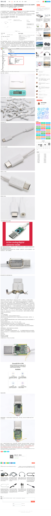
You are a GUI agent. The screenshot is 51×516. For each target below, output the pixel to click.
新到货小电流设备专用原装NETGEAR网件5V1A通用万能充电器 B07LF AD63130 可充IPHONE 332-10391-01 (47, 46)
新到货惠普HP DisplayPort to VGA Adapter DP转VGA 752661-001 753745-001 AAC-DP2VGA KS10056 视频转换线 (47, 56)
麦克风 (48, 133)
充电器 (43, 131)
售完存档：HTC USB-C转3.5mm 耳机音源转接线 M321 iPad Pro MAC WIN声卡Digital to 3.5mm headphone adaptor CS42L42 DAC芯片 (26, 467)
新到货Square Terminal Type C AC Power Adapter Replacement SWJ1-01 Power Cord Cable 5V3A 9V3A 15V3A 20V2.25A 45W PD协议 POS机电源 (5, 476)
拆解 (17, 1)
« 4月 (37, 149)
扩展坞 (8, 451)
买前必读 (22, 511)
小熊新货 (9, 7)
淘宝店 (31, 511)
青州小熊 (15, 448)
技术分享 (45, 158)
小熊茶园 (45, 157)
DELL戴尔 (43, 138)
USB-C (2, 451)
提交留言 (33, 501)
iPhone (48, 138)
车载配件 (38, 162)
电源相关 (38, 159)
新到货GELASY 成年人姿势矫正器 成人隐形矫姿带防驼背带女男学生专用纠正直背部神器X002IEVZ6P (47, 27)
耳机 (48, 124)
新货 (12, 1)
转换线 (48, 126)
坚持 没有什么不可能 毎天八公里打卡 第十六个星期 (47, 35)
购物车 (25, 1)
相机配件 (45, 159)
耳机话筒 (15, 7)
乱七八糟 (38, 128)
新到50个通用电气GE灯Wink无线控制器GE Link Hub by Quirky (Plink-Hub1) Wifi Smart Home (39, 27)
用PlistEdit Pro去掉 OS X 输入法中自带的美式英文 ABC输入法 (8, 466)
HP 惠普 (43, 133)
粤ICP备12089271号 (28, 512)
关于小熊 (20, 511)
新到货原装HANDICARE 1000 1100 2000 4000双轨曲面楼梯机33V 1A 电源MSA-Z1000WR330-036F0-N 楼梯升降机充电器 (47, 17)
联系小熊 (27, 511)
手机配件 (38, 158)
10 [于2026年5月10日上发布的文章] (49, 144)
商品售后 (24, 511)
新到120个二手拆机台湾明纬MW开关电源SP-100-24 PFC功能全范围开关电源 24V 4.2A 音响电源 (39, 17)
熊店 (14, 1)
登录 (22, 1)
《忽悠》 (39, 64)
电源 (38, 126)
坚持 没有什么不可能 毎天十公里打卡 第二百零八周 (47, 64)
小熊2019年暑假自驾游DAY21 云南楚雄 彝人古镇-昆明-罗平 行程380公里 (39, 45)
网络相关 (38, 161)
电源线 (43, 124)
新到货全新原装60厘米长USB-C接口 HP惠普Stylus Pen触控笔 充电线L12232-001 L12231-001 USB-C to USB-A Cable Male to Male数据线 (13, 476)
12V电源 (43, 128)
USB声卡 (5, 451)
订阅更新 (29, 511)
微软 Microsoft (48, 131)
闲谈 (9, 1)
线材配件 (45, 160)
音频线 (38, 133)
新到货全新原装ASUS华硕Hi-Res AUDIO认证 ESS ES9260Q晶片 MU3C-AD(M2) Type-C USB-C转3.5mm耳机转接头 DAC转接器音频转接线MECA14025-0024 (13, 487)
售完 (20, 1)
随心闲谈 (45, 162)
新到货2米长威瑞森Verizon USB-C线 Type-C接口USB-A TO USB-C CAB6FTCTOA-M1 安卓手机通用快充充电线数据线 (22, 487)
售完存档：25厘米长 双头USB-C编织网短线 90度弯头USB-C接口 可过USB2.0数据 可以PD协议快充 (22, 476)
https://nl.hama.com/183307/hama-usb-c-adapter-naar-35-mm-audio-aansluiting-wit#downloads (16, 13)
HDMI (48, 128)
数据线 (38, 138)
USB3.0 (43, 126)
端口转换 (12, 7)
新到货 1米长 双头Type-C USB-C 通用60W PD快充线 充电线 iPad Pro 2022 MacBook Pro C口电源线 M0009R (39, 36)
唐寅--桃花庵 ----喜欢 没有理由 (39, 55)
